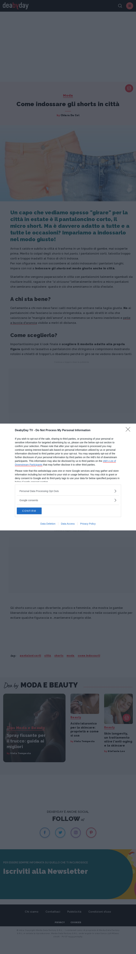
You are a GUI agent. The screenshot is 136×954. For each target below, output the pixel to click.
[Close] (129, 430)
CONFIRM (34, 510)
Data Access (68, 523)
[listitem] (68, 491)
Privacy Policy (88, 523)
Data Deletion (47, 523)
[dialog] (68, 477)
